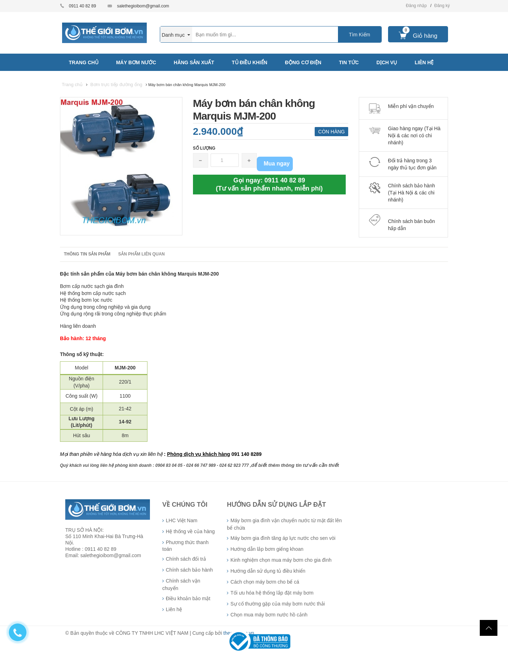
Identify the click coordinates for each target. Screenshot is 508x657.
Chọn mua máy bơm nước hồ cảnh (268, 614)
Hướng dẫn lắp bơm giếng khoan (266, 549)
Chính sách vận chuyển (181, 584)
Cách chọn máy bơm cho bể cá (264, 582)
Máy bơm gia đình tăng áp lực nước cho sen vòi (282, 538)
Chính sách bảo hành (189, 570)
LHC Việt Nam (181, 520)
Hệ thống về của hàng (190, 531)
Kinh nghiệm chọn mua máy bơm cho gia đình (280, 560)
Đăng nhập (416, 5)
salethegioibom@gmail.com (143, 6)
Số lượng (204, 148)
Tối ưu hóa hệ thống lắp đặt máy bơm (271, 593)
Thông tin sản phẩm (87, 254)
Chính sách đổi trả (186, 559)
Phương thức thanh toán (185, 546)
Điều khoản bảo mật (188, 598)
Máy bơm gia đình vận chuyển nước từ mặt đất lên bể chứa (284, 524)
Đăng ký (442, 5)
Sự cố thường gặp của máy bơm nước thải (277, 604)
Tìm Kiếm (359, 34)
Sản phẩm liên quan (141, 254)
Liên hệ (174, 609)
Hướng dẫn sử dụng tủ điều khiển (267, 571)
